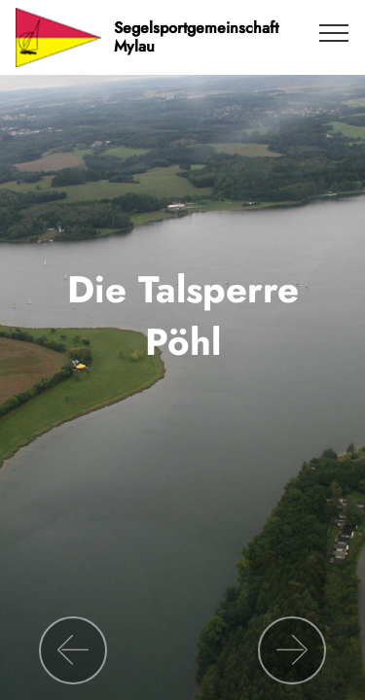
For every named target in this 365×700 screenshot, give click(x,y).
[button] (73, 650)
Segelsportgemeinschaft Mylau (196, 36)
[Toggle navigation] (334, 32)
